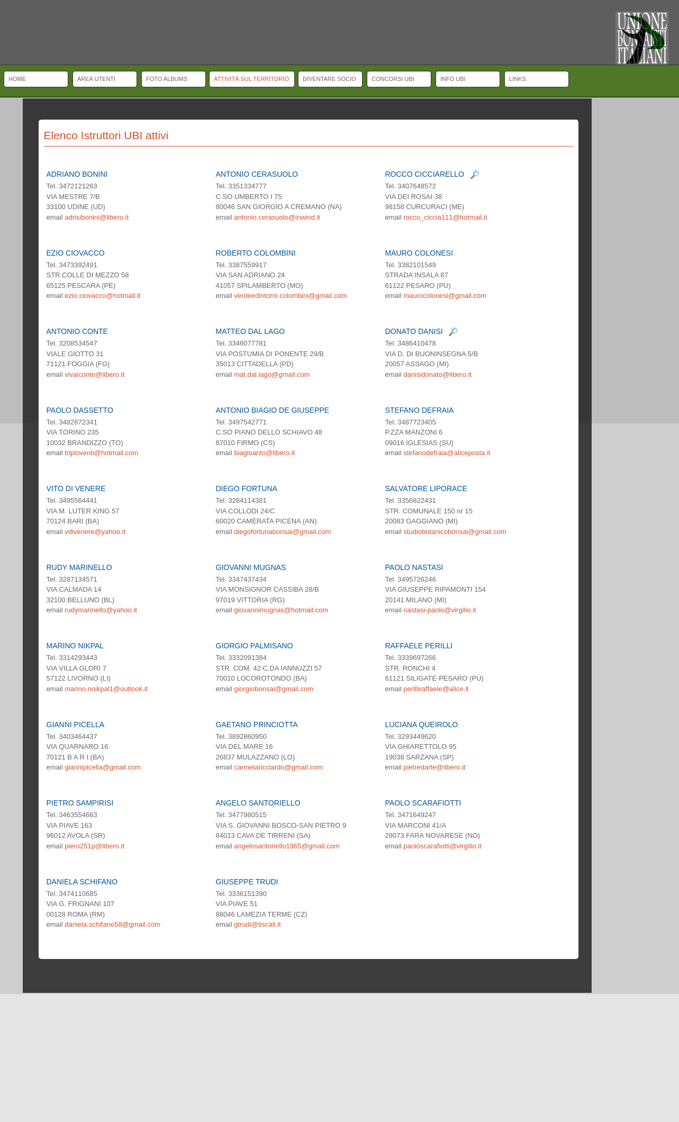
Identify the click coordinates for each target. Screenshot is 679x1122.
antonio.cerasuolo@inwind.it (277, 217)
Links (517, 79)
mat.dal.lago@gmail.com (272, 374)
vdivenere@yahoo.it (95, 532)
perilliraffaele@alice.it (436, 689)
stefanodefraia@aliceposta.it (446, 453)
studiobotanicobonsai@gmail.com (454, 532)
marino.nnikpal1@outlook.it (106, 689)
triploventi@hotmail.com (101, 453)
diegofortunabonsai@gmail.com (282, 532)
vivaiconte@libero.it (94, 374)
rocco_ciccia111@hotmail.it (445, 217)
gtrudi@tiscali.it (257, 924)
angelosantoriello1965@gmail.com (287, 846)
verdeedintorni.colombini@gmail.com (290, 296)
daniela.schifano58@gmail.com (112, 924)
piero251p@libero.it (94, 846)
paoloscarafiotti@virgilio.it (442, 846)
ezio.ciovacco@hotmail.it (102, 296)
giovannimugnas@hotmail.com (281, 610)
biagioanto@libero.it (264, 453)
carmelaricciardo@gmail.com (278, 767)
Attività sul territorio (251, 79)
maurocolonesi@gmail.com (444, 296)
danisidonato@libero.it (437, 374)
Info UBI (453, 79)
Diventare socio (329, 79)
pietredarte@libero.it (434, 767)
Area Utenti (96, 79)
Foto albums (166, 79)
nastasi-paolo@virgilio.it (439, 610)
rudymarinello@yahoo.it (101, 610)
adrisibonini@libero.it (97, 217)
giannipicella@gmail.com (103, 767)
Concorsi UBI (393, 79)
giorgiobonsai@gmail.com (273, 689)
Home (17, 79)
